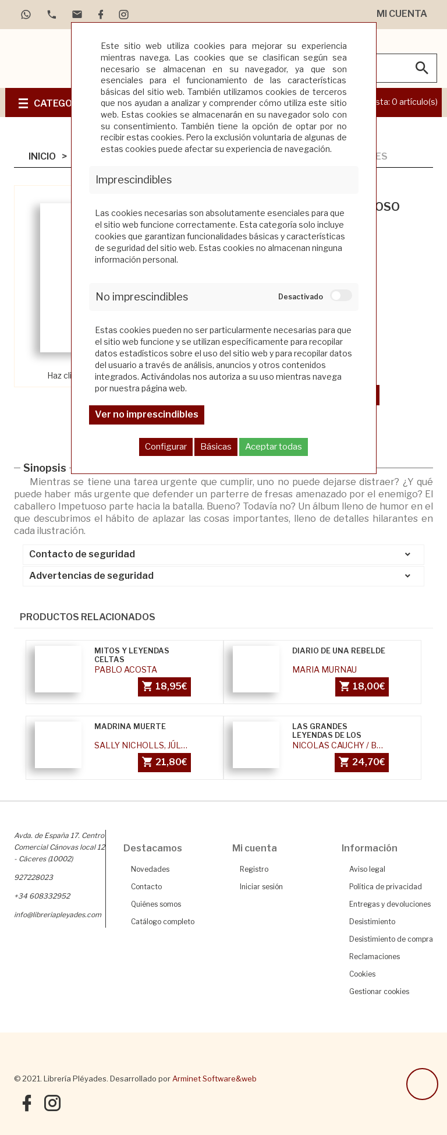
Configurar (166, 446)
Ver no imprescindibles (146, 414)
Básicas (216, 446)
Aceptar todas (273, 446)
